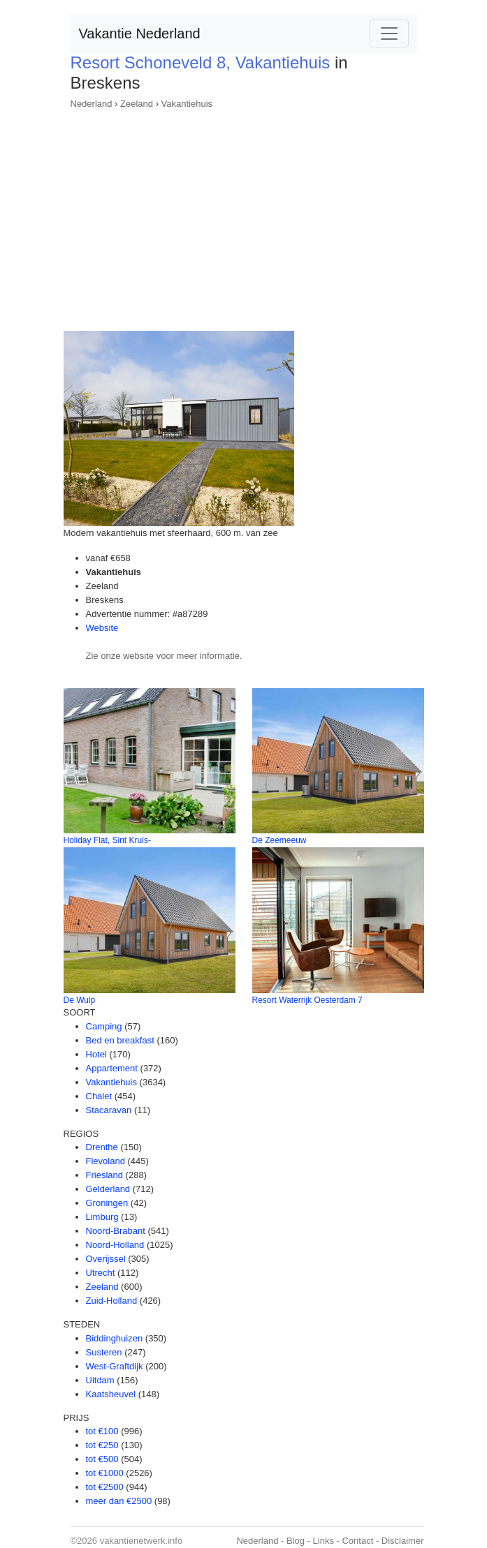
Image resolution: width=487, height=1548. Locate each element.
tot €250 (102, 1445)
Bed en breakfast (120, 1040)
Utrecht (100, 1272)
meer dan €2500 (119, 1501)
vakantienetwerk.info (141, 1540)
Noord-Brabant (115, 1231)
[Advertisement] (244, 215)
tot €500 (102, 1459)
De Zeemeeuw (279, 840)
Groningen (107, 1203)
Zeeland (136, 103)
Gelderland (108, 1189)
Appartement (112, 1068)
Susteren (104, 1352)
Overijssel (106, 1258)
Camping (104, 1026)
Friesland (104, 1175)
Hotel (96, 1054)
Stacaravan (109, 1110)
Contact (357, 1540)
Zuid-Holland (112, 1300)
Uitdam (100, 1380)
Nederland (91, 103)
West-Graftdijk (114, 1366)
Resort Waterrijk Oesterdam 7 (307, 1000)
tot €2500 (105, 1487)
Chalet (99, 1096)
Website (102, 628)
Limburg (102, 1217)
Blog (295, 1540)
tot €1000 (105, 1473)
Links (323, 1540)
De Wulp (80, 1000)
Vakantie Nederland (140, 33)
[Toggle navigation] (389, 33)
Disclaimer (402, 1540)
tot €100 (102, 1431)
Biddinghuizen (114, 1338)
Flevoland (105, 1161)
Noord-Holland (115, 1245)
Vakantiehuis (186, 103)
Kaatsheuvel (111, 1394)
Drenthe (102, 1147)
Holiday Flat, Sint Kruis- (107, 840)
